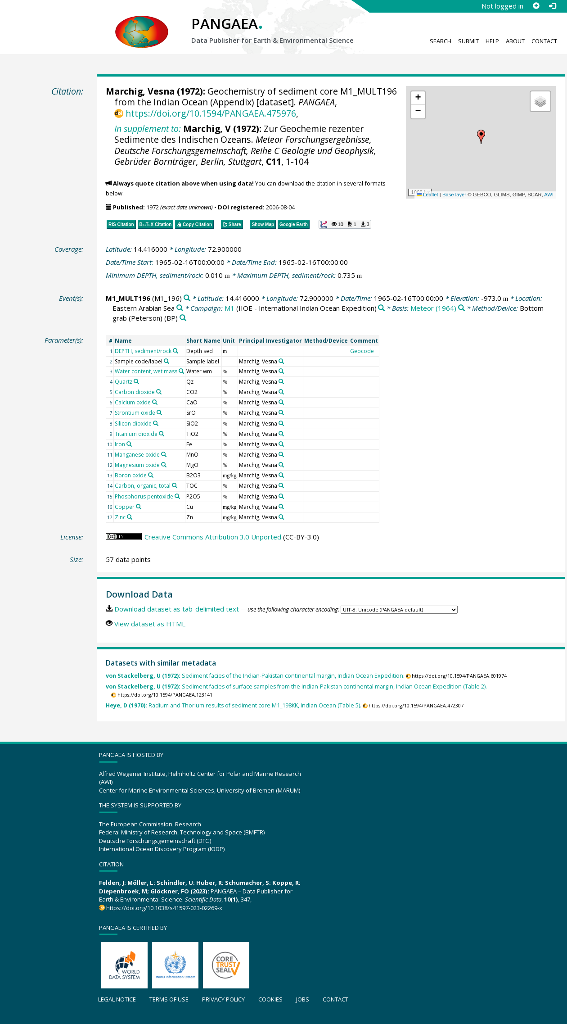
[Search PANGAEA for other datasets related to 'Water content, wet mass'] (181, 371)
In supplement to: (147, 128)
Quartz (123, 381)
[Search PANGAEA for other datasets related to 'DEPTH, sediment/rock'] (175, 350)
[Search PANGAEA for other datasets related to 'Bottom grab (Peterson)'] (183, 318)
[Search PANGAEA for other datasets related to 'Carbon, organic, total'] (174, 485)
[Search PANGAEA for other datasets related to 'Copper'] (138, 506)
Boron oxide (131, 475)
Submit (468, 41)
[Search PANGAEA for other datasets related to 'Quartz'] (136, 381)
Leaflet (427, 194)
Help (492, 41)
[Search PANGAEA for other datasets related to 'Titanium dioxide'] (161, 433)
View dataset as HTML (149, 623)
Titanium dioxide (136, 434)
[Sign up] (536, 5)
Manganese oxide (137, 454)
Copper (125, 507)
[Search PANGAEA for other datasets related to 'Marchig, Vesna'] (281, 361)
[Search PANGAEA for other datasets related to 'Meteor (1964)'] (461, 308)
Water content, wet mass (146, 371)
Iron (120, 444)
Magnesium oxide (137, 465)
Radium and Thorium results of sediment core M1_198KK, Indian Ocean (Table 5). (233, 705)
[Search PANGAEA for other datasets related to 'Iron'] (129, 444)
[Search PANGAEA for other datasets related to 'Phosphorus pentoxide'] (177, 496)
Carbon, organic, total (143, 485)
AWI (549, 194)
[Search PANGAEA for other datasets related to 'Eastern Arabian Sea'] (179, 308)
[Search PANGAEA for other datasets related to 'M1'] (381, 308)
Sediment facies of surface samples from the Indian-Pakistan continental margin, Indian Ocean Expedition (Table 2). (296, 686)
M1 (229, 308)
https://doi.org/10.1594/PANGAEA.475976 (211, 113)
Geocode (362, 351)
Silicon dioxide (133, 423)
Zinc (120, 517)
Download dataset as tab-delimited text (176, 608)
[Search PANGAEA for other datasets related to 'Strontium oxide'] (159, 412)
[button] (481, 137)
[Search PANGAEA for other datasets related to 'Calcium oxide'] (155, 402)
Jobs (302, 999)
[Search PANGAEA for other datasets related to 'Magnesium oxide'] (163, 464)
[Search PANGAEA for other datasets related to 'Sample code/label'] (166, 361)
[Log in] (552, 5)
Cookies (270, 999)
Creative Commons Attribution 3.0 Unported (212, 536)
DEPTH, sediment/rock (143, 351)
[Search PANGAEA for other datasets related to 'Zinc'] (129, 517)
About (515, 41)
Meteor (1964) (433, 308)
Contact (544, 41)
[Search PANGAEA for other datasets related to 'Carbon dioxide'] (159, 391)
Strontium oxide (135, 413)
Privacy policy (223, 999)
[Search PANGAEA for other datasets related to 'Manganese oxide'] (163, 454)
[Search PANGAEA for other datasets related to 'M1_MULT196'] (187, 298)
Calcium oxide (133, 402)
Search (440, 41)
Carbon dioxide (135, 392)
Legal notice (117, 999)
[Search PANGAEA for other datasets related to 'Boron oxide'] (150, 475)
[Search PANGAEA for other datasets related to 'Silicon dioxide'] (155, 423)
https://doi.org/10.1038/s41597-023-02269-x (164, 908)
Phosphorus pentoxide (144, 496)
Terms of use (169, 999)
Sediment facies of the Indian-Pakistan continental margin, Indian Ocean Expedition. (255, 676)
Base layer (454, 194)
